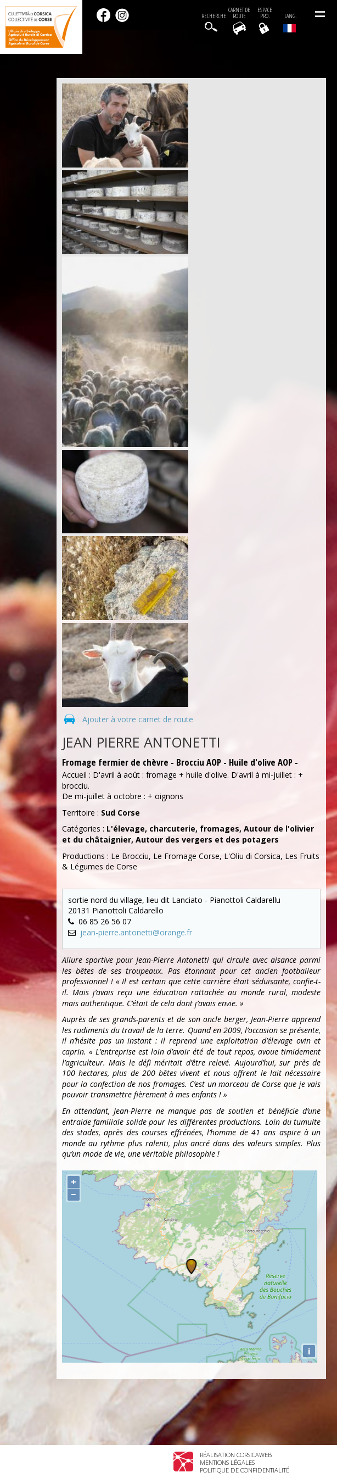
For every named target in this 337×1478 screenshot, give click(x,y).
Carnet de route (239, 13)
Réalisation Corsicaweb (236, 1455)
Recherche (213, 16)
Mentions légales (227, 1462)
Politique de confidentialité (244, 1470)
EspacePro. (264, 13)
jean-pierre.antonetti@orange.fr (136, 932)
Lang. (289, 22)
